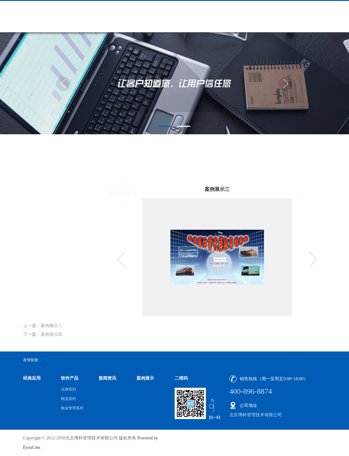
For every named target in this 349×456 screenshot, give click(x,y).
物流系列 (68, 399)
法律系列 (68, 389)
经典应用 (32, 378)
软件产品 (69, 378)
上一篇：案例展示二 (42, 325)
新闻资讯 (107, 378)
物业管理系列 (72, 408)
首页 (299, 169)
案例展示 (317, 169)
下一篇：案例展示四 (42, 334)
